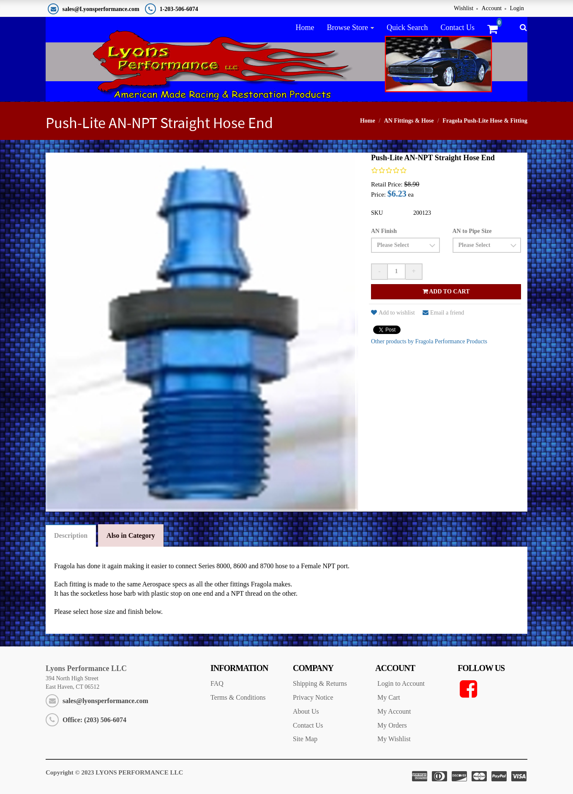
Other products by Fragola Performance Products (429, 341)
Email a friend (443, 312)
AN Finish (384, 231)
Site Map (305, 738)
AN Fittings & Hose (409, 121)
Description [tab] (70, 535)
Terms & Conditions (237, 697)
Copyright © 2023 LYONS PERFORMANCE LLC (114, 772)
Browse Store (347, 27)
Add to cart (446, 291)
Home (304, 27)
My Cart (388, 697)
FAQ (217, 683)
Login (517, 8)
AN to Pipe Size (472, 231)
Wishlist (463, 8)
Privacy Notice (313, 697)
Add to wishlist (393, 312)
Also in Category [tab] (130, 535)
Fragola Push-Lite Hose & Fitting (484, 121)
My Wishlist (394, 738)
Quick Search (407, 27)
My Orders (392, 725)
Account (492, 8)
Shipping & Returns (320, 683)
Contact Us (457, 27)
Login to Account (401, 683)
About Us (306, 711)
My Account (394, 711)
